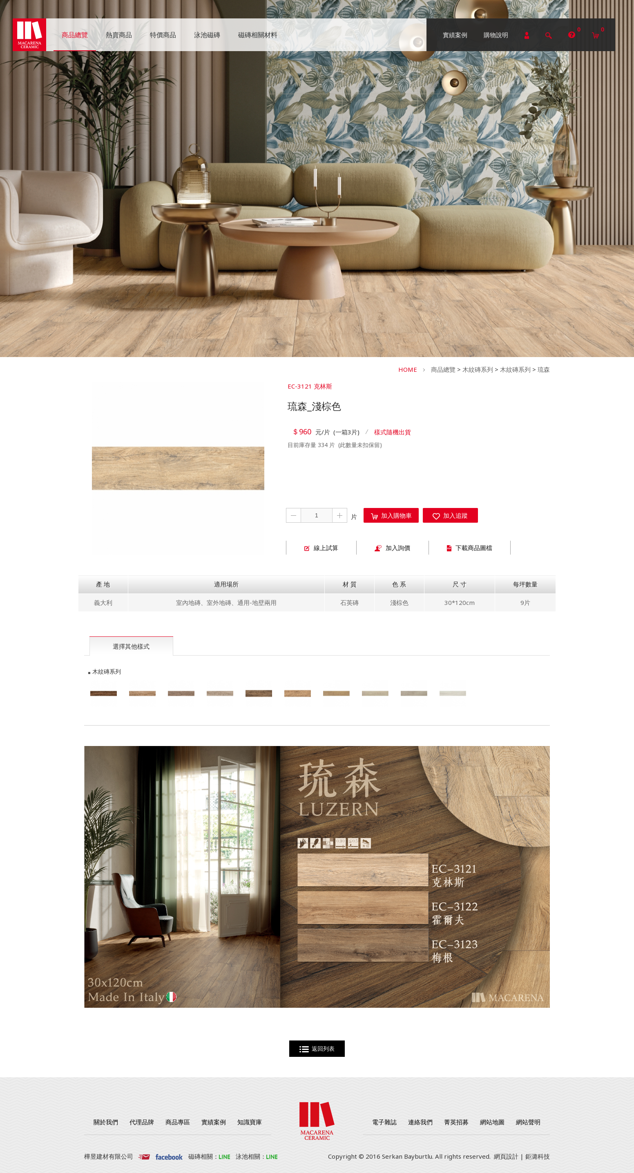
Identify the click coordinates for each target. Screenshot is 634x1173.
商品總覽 (443, 369)
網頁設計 (506, 1156)
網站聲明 (528, 1122)
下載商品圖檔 (469, 548)
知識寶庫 (249, 1122)
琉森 (544, 369)
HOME (407, 369)
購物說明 (496, 35)
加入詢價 (392, 548)
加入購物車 (391, 515)
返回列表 (317, 1048)
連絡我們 (420, 1122)
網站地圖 (492, 1122)
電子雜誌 (384, 1122)
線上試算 (321, 548)
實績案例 (455, 35)
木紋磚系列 (477, 369)
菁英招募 (456, 1122)
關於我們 (106, 1122)
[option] (178, 468)
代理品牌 (141, 1122)
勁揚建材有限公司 (29, 34)
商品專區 (177, 1122)
